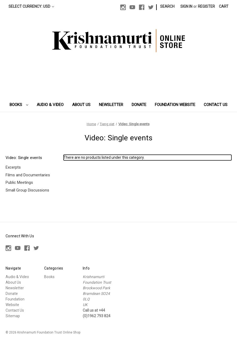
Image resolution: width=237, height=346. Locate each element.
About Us (81, 104)
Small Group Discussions (27, 190)
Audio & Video (50, 104)
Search (167, 6)
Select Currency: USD (31, 6)
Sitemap (13, 316)
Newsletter (111, 104)
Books (19, 104)
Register (206, 6)
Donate (139, 104)
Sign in (186, 6)
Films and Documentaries (28, 175)
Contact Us (215, 104)
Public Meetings (19, 182)
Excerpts (13, 167)
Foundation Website (175, 104)
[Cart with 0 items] (223, 6)
